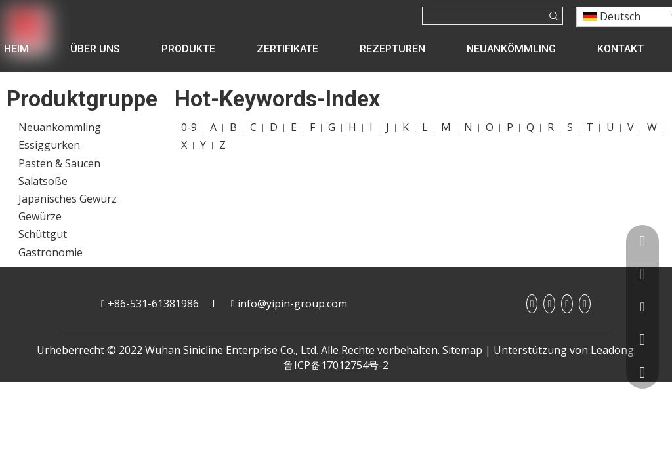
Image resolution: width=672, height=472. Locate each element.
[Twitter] (585, 303)
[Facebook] (532, 303)
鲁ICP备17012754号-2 (336, 365)
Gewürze (40, 216)
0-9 (189, 127)
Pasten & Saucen (59, 163)
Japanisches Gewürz (67, 198)
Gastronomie (50, 252)
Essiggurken (49, 145)
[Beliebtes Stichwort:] (553, 15)
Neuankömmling (59, 127)
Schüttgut (42, 234)
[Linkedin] (549, 303)
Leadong (612, 350)
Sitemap (462, 350)
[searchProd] (484, 15)
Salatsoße (43, 181)
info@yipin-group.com (292, 303)
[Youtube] (567, 303)
